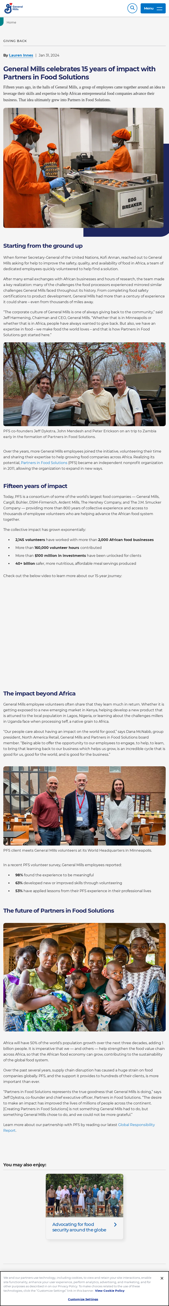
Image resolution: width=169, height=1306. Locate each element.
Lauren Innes (21, 55)
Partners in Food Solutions (44, 463)
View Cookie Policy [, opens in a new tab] (110, 1290)
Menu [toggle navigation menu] (153, 8)
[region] (84, 1288)
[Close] (162, 1278)
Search (132, 8)
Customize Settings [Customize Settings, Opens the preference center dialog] (83, 1299)
